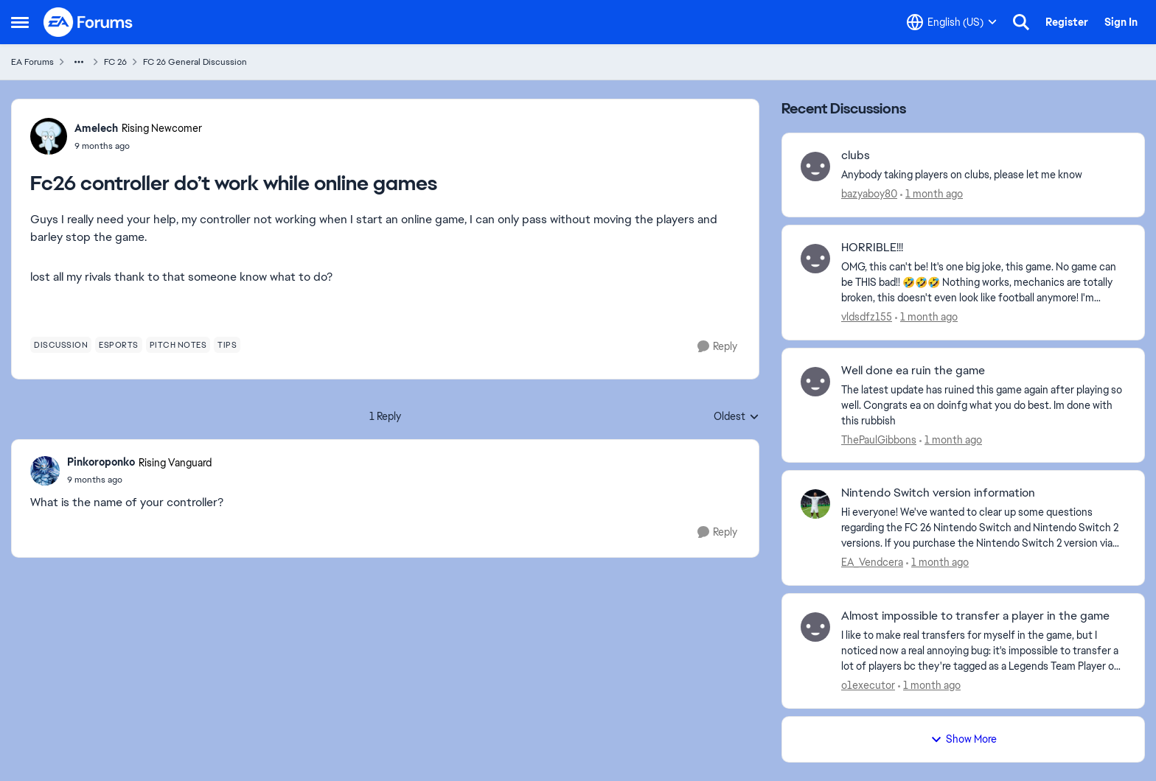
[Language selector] (951, 22)
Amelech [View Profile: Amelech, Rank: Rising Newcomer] (96, 128)
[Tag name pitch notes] (178, 345)
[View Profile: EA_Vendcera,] (815, 504)
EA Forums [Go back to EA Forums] (32, 62)
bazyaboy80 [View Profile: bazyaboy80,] (869, 193)
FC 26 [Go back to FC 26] (115, 62)
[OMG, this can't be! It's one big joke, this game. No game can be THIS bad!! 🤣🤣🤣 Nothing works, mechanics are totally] (983, 282)
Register (1066, 22)
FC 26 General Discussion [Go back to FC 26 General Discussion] (195, 62)
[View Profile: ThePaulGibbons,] (815, 381)
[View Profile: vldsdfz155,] (815, 258)
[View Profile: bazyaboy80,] (815, 166)
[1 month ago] (931, 194)
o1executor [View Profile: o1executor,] (868, 685)
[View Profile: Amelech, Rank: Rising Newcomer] (48, 136)
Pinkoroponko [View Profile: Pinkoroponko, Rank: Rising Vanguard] (101, 462)
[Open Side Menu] (20, 22)
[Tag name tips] (227, 345)
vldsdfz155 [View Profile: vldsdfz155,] (866, 316)
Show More (963, 739)
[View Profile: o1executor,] (815, 627)
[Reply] (717, 347)
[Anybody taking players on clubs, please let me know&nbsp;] (983, 175)
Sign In (1121, 22)
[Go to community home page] (88, 22)
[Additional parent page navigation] (79, 62)
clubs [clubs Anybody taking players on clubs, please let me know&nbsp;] (855, 155)
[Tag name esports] (118, 345)
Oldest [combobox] (736, 417)
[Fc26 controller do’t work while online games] (139, 479)
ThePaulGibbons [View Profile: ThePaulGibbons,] (878, 439)
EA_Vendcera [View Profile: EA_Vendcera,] (872, 562)
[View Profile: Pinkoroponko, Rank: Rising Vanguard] (45, 471)
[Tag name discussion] (60, 345)
